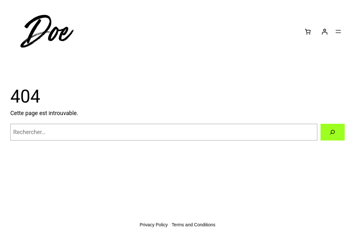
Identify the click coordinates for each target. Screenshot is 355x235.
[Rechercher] (333, 132)
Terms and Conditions (193, 224)
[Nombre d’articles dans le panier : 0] (308, 31)
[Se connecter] (325, 31)
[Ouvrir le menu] (338, 31)
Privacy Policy (154, 224)
